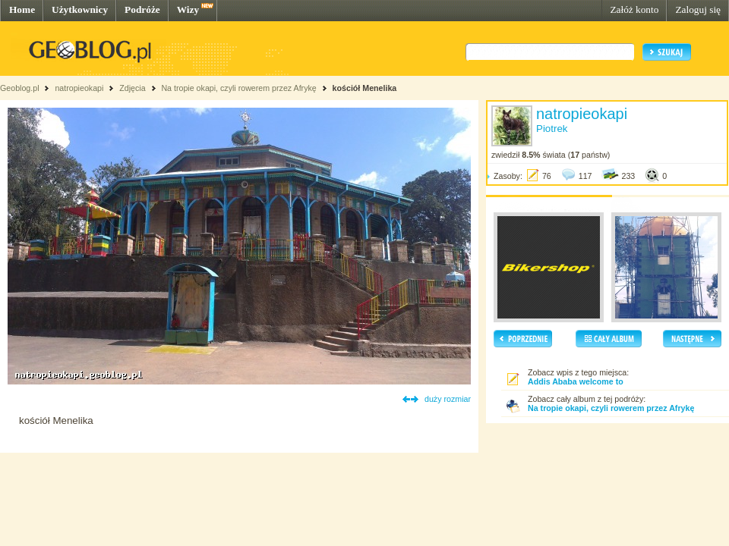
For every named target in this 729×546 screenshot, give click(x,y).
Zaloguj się (698, 9)
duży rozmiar (447, 398)
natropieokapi (79, 88)
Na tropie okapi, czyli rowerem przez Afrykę (238, 88)
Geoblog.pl (19, 88)
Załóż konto (634, 9)
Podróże (142, 9)
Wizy (188, 9)
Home (22, 9)
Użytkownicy (80, 9)
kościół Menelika (365, 88)
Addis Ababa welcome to (575, 381)
